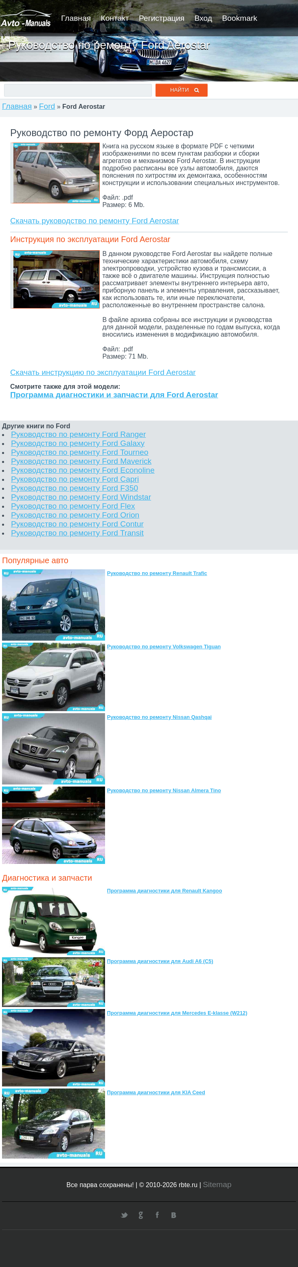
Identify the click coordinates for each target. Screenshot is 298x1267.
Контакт (115, 18)
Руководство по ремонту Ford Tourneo (79, 452)
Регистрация (161, 18)
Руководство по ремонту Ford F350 (74, 488)
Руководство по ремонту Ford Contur (77, 524)
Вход (203, 18)
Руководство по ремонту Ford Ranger (78, 434)
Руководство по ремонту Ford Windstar (81, 497)
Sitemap (217, 1184)
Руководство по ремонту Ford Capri (75, 479)
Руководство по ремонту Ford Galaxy (78, 443)
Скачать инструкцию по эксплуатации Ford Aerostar (103, 372)
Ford (47, 106)
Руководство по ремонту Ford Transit (77, 533)
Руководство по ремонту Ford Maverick (81, 461)
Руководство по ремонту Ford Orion (75, 515)
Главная (76, 18)
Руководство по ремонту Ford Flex (73, 506)
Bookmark (239, 18)
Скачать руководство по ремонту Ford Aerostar (94, 220)
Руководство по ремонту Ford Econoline (83, 470)
